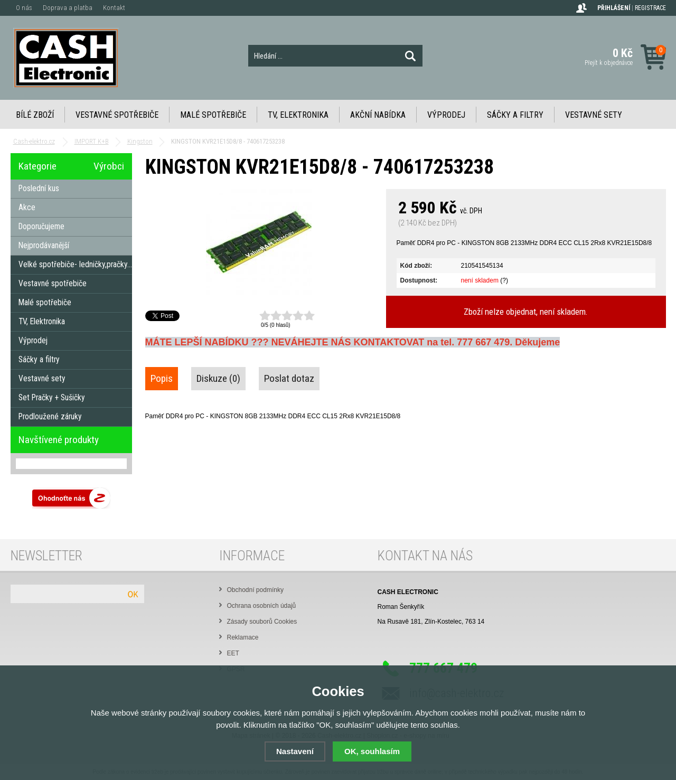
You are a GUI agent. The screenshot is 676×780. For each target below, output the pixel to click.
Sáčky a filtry (515, 115)
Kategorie (37, 166)
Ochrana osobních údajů (261, 605)
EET (233, 653)
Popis (162, 378)
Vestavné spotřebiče (117, 115)
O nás (24, 8)
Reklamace (243, 637)
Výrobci (108, 166)
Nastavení (295, 751)
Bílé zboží (35, 115)
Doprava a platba (67, 8)
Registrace (650, 8)
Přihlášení (613, 8)
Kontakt (114, 8)
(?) (504, 280)
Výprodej (446, 115)
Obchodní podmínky (255, 590)
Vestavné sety (593, 115)
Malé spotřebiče (213, 115)
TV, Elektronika (298, 115)
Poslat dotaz (289, 378)
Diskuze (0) (218, 378)
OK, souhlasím (372, 751)
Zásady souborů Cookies (262, 621)
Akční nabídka (378, 115)
